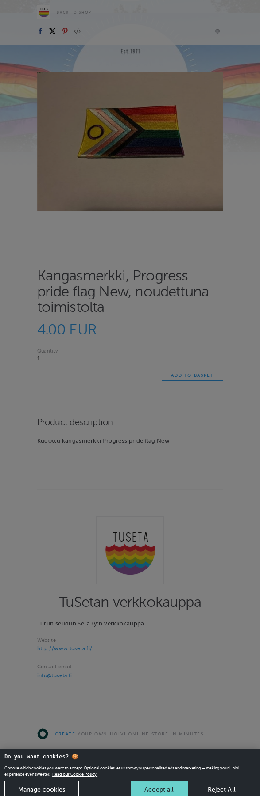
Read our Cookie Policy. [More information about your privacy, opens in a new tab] (74, 779)
